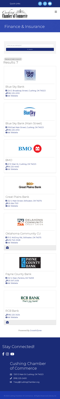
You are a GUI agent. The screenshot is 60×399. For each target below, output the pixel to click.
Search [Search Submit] (30, 49)
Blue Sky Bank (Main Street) (23, 123)
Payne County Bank (18, 274)
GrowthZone (36, 330)
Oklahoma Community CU (23, 233)
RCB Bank (12, 310)
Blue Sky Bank (14, 86)
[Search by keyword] (30, 45)
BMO (8, 160)
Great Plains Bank (17, 196)
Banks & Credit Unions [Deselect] (13, 59)
